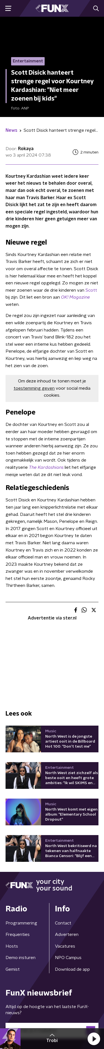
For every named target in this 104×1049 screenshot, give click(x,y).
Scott (91, 290)
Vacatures (65, 946)
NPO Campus (68, 957)
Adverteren (66, 934)
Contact (63, 923)
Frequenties (18, 934)
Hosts (12, 946)
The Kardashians (46, 467)
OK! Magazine (75, 297)
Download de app (72, 969)
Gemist (13, 969)
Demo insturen (20, 957)
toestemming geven (34, 388)
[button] (94, 1039)
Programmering (21, 923)
